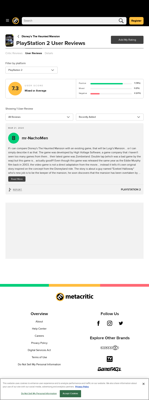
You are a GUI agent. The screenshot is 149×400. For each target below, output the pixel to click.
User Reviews (33, 53)
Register (136, 20)
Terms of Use (39, 357)
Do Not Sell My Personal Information (39, 364)
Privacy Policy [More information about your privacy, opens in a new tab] (82, 387)
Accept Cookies (70, 394)
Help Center (39, 328)
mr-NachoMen (35, 138)
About (39, 321)
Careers (39, 336)
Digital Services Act (39, 350)
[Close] (143, 384)
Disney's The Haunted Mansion (38, 36)
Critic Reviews (13, 53)
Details (49, 53)
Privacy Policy (39, 343)
